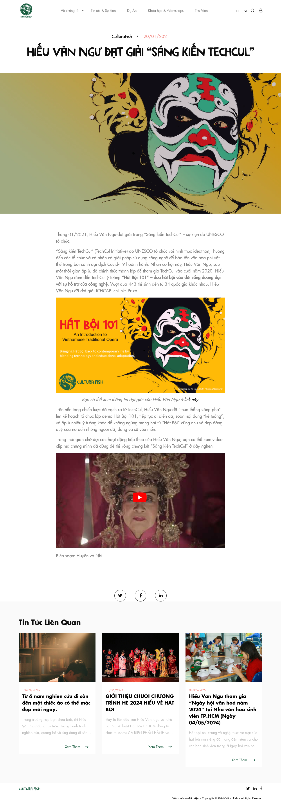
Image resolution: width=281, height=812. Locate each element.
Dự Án (132, 10)
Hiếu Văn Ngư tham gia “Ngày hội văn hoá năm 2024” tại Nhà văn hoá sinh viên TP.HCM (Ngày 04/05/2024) (222, 718)
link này (191, 408)
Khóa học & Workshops (166, 10)
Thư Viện (201, 10)
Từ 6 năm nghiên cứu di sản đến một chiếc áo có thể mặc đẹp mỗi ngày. (56, 712)
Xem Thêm (72, 756)
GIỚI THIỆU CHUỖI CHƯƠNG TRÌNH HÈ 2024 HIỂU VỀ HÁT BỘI (140, 712)
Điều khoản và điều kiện (185, 808)
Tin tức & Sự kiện (103, 10)
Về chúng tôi (70, 10)
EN (237, 11)
